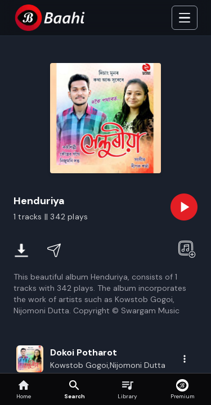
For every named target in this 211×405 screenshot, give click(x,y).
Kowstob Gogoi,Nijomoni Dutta (107, 365)
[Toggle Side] (184, 18)
